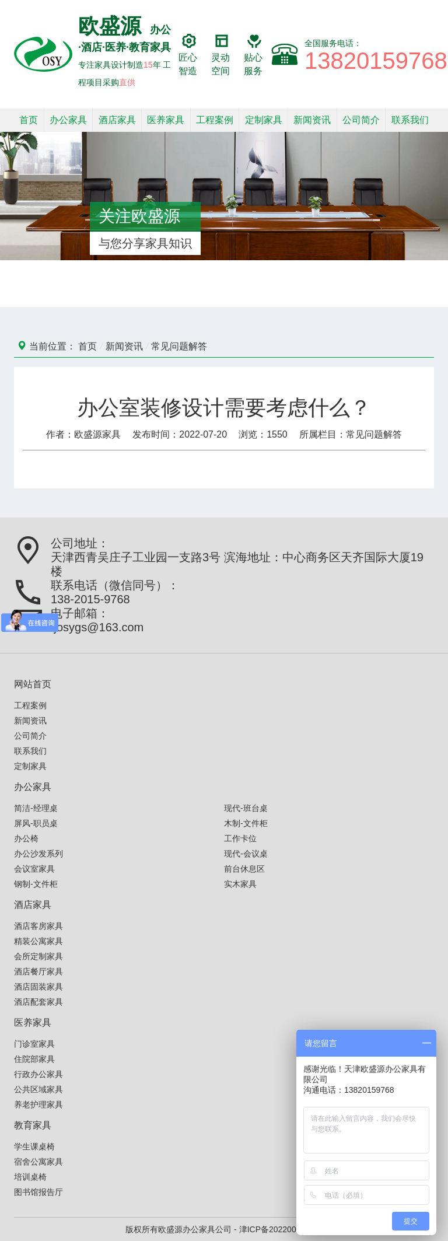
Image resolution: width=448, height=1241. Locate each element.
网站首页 (32, 684)
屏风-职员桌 (36, 823)
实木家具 (240, 884)
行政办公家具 (38, 1074)
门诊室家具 (34, 1043)
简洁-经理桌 (36, 808)
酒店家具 (117, 120)
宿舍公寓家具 (38, 1161)
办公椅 (26, 838)
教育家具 (32, 1125)
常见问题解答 (179, 346)
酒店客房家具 (38, 926)
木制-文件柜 (246, 823)
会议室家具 (34, 868)
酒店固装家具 (38, 986)
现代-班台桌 (246, 808)
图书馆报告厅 (38, 1192)
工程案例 (214, 120)
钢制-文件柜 (36, 884)
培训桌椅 (30, 1176)
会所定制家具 (38, 956)
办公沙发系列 (38, 853)
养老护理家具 (38, 1104)
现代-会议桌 (246, 853)
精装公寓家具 (38, 941)
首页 (28, 120)
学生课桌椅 (34, 1146)
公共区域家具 (38, 1089)
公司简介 (361, 120)
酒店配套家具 (38, 1001)
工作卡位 (240, 838)
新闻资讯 (312, 120)
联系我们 (410, 120)
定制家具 (263, 120)
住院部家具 (34, 1059)
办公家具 (68, 120)
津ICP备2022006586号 (281, 1229)
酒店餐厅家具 (38, 971)
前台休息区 (244, 868)
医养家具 (165, 120)
